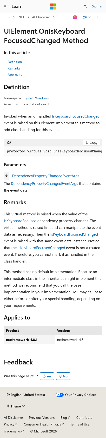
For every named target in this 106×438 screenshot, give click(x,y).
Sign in (97, 6)
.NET (21, 17)
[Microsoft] (53, 6)
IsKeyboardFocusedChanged (75, 116)
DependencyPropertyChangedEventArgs (45, 175)
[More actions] (98, 17)
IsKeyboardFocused (20, 220)
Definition (15, 61)
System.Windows (36, 98)
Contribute (84, 417)
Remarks (14, 68)
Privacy (9, 424)
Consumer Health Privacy (42, 424)
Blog (63, 417)
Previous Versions (42, 417)
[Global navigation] (5, 6)
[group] (53, 151)
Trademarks (12, 431)
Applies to (15, 74)
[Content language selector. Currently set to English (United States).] (26, 395)
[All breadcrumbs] (8, 17)
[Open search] (85, 6)
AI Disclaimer (13, 417)
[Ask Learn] (75, 17)
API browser (41, 17)
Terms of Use (79, 424)
